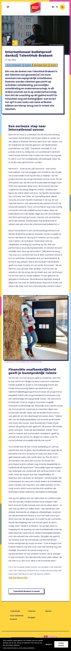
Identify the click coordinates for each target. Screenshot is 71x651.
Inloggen (31, 617)
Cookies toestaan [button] (61, 644)
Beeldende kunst (41, 65)
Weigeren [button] (49, 644)
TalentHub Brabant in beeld (26, 591)
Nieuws (48, 611)
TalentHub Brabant (35, 8)
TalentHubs (15, 611)
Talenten (31, 611)
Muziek (53, 65)
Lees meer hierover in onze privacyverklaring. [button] (19, 648)
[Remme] (9, 40)
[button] (53, 7)
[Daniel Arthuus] (4, 40)
